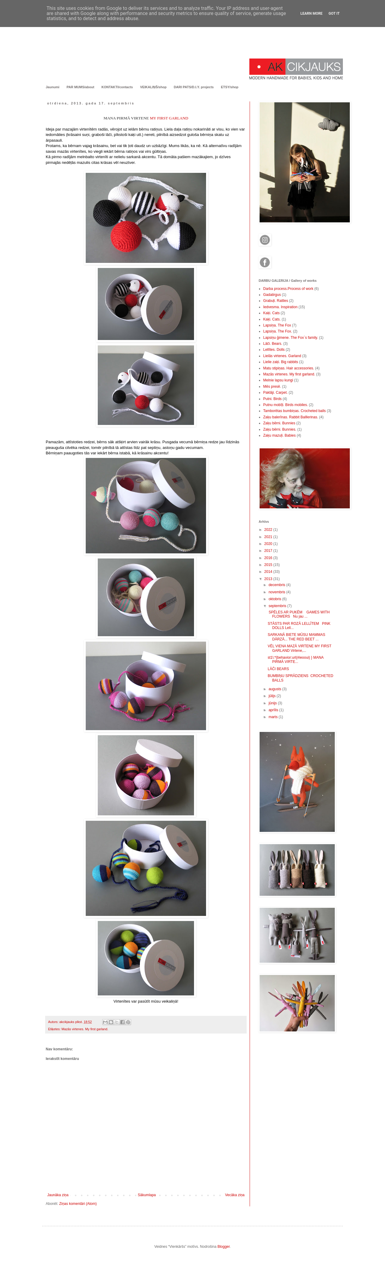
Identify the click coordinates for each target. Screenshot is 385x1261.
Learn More (311, 13)
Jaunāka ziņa (58, 1195)
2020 (268, 544)
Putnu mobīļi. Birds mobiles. (285, 405)
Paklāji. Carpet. (275, 392)
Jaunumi (52, 87)
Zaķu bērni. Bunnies (279, 423)
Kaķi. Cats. (272, 319)
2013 (268, 579)
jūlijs (273, 696)
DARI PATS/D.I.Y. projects (194, 87)
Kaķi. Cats (271, 313)
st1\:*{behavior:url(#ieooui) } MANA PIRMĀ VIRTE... (295, 659)
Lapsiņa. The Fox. (277, 331)
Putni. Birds (272, 399)
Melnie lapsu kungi (278, 380)
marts (274, 717)
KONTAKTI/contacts (117, 87)
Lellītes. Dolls (274, 350)
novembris (277, 592)
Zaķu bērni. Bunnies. (279, 429)
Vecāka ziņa (235, 1195)
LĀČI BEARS (278, 669)
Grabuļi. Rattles (275, 301)
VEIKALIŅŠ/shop (153, 87)
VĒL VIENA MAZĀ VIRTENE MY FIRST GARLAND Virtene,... (299, 648)
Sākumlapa (147, 1195)
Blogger (223, 1246)
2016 (268, 558)
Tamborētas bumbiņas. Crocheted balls (294, 411)
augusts (275, 689)
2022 (268, 530)
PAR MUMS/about (80, 87)
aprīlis (274, 710)
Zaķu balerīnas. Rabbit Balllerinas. (290, 417)
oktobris (275, 599)
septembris (278, 606)
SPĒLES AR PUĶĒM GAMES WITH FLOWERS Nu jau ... (299, 614)
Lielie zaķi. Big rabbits (280, 362)
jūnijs (273, 703)
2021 (268, 537)
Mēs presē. (272, 386)
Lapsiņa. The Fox (277, 325)
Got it (334, 13)
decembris (277, 585)
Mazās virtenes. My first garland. (84, 1029)
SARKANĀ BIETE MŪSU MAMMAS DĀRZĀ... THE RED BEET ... (296, 637)
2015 (268, 565)
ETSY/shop (229, 87)
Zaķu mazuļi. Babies (279, 435)
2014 (268, 572)
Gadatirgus (272, 295)
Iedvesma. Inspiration (280, 307)
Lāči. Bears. (272, 344)
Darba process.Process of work (288, 289)
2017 (268, 551)
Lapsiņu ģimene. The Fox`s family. (290, 338)
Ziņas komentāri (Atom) (78, 1204)
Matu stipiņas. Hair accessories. (288, 368)
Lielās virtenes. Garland (282, 356)
